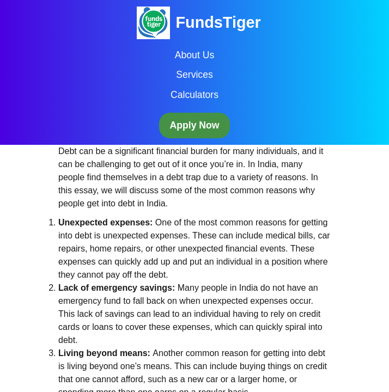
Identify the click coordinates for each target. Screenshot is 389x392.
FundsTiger (217, 22)
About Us (194, 55)
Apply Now (195, 125)
